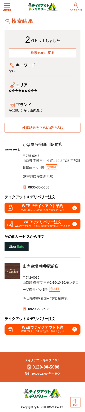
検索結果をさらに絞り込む (42, 128)
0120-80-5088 (42, 367)
